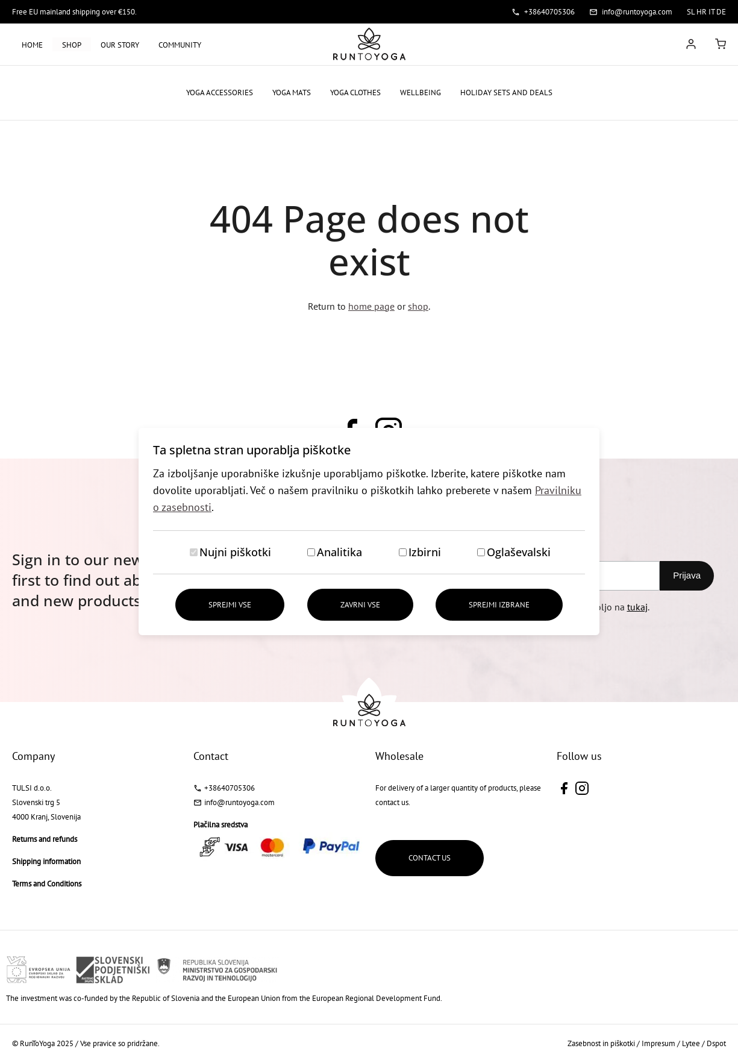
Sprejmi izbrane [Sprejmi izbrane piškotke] (499, 605)
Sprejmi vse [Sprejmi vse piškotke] (229, 605)
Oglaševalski (519, 552)
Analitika (339, 552)
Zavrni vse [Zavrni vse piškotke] (360, 605)
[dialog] (369, 531)
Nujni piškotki (235, 552)
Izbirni (424, 552)
